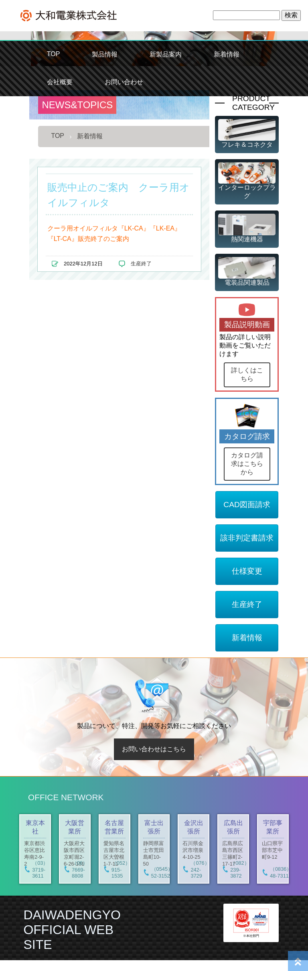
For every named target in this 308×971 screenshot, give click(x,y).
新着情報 (226, 54)
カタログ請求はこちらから (247, 474)
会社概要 (60, 82)
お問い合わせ (124, 82)
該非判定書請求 (247, 548)
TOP (53, 54)
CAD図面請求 (246, 515)
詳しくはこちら (247, 374)
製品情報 (105, 54)
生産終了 (141, 264)
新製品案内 (166, 54)
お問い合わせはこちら (154, 760)
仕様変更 (247, 582)
